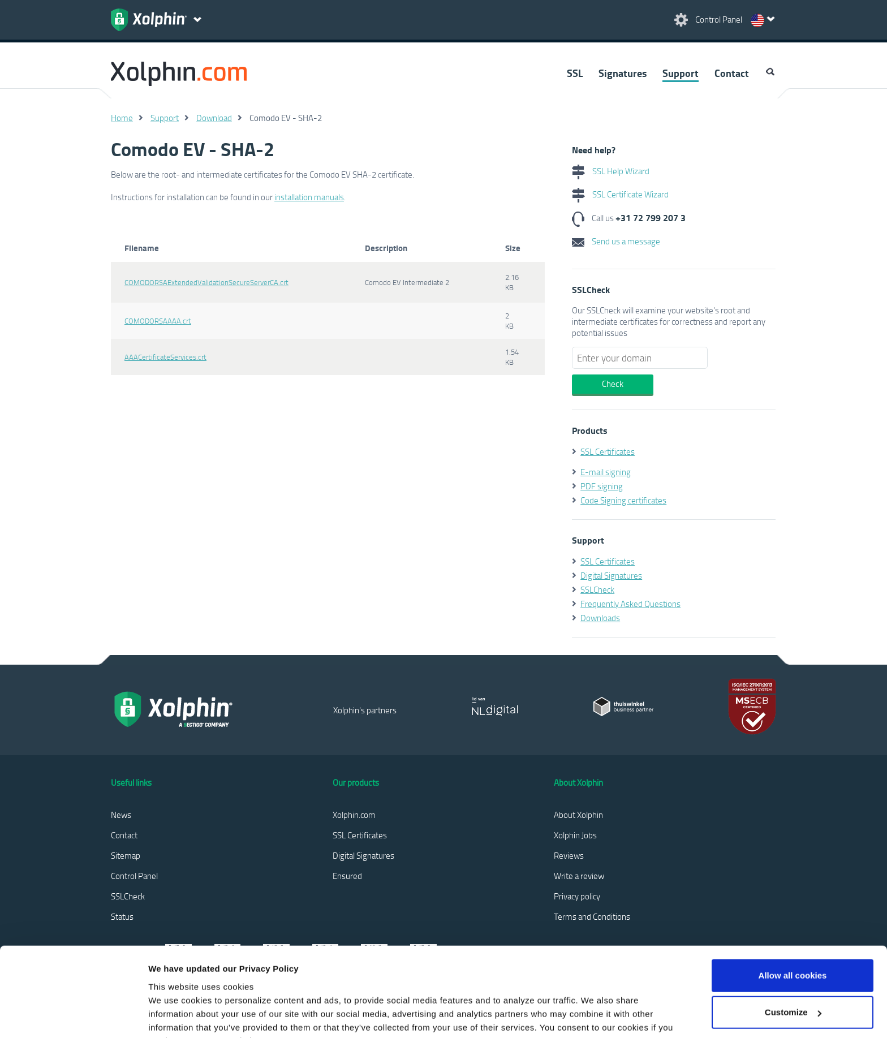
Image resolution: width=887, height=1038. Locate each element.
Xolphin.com (354, 814)
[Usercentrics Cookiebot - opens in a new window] (73, 1015)
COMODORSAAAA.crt (157, 321)
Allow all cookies (793, 905)
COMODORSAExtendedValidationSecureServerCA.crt (206, 282)
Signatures (622, 73)
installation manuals (309, 197)
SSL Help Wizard (610, 170)
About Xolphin (578, 814)
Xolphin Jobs (575, 835)
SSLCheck (597, 589)
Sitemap (125, 855)
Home (122, 117)
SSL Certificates (607, 451)
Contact (731, 73)
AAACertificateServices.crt (165, 357)
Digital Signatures (611, 575)
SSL (575, 73)
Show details (174, 1015)
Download (214, 117)
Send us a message (616, 241)
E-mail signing (605, 471)
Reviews (569, 855)
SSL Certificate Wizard (620, 194)
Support (680, 73)
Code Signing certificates (623, 500)
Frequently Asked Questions (630, 603)
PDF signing (601, 486)
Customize (793, 942)
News (121, 814)
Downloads (600, 617)
